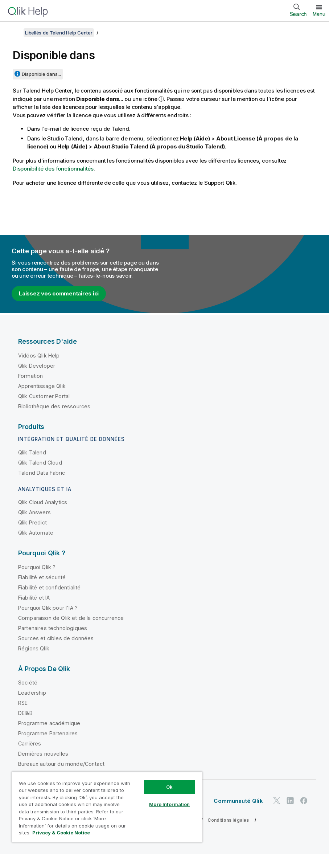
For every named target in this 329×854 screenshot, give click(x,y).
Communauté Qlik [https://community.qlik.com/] (238, 800)
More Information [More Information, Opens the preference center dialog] (169, 804)
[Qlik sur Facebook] (304, 800)
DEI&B (25, 713)
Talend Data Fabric (41, 473)
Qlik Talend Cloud (40, 462)
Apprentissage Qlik (42, 386)
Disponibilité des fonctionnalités (53, 168)
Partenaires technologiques (52, 628)
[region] (107, 807)
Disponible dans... (41, 74)
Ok (169, 787)
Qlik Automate (35, 533)
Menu (319, 14)
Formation (30, 376)
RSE (23, 703)
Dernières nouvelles (43, 754)
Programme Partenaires (48, 733)
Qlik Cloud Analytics (42, 502)
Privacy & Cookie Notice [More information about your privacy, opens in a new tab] (61, 832)
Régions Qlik (33, 648)
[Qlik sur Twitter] (276, 800)
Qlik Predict (32, 522)
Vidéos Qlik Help (39, 355)
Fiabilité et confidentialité (49, 587)
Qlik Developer (36, 366)
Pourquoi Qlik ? (36, 567)
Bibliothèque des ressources (54, 406)
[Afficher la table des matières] (14, 33)
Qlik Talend (32, 452)
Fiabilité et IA (34, 597)
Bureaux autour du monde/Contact (61, 764)
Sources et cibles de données (56, 638)
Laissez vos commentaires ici (59, 293)
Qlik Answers (34, 512)
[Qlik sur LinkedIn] (290, 800)
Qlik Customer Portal (44, 396)
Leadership (32, 693)
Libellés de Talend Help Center (58, 33)
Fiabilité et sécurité (42, 577)
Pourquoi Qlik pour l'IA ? (48, 608)
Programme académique (49, 723)
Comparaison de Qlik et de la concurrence (71, 618)
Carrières (29, 743)
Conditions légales (228, 820)
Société (27, 682)
